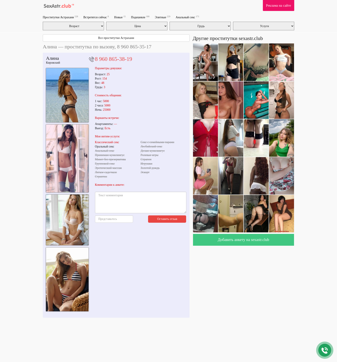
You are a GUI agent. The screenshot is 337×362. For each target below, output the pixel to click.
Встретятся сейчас (96, 17)
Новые (120, 17)
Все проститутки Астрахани (116, 38)
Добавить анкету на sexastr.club (243, 240)
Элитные (162, 17)
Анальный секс (187, 17)
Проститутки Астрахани (60, 17)
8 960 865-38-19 (113, 59)
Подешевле (140, 17)
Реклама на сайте (278, 5)
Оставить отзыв (167, 219)
